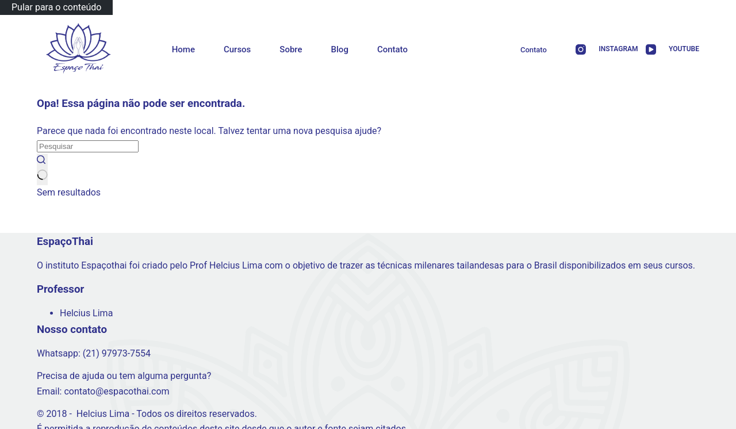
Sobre (290, 49)
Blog (339, 49)
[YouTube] (668, 50)
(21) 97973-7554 (117, 353)
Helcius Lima (86, 313)
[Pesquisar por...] (88, 146)
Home (183, 49)
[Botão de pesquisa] (42, 169)
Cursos (237, 49)
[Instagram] (603, 50)
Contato (392, 49)
